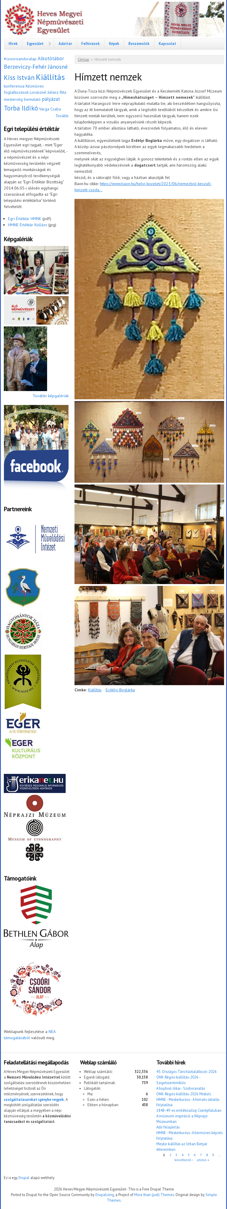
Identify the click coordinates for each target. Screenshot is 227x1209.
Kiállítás (50, 76)
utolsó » (203, 1160)
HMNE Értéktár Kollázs (27, 224)
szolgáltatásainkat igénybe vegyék (34, 1099)
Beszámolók (139, 43)
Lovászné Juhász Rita (48, 92)
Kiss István (19, 77)
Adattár (65, 43)
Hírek (13, 43)
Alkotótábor (51, 58)
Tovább (62, 115)
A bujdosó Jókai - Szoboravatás (180, 1088)
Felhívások (90, 43)
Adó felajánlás (168, 1127)
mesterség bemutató (22, 99)
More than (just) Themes (154, 1194)
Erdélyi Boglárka (120, 689)
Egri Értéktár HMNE (24, 218)
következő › (184, 1160)
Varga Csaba (50, 109)
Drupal (24, 1177)
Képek (114, 43)
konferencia (14, 86)
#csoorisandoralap (20, 58)
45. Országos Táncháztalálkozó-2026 (186, 1071)
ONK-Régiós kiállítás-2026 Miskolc (183, 1093)
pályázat (51, 99)
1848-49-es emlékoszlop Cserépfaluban (188, 1110)
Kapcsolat (167, 43)
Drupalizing (104, 1194)
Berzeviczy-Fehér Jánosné (36, 66)
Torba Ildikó (21, 108)
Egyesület (35, 43)
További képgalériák (51, 395)
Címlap (83, 59)
